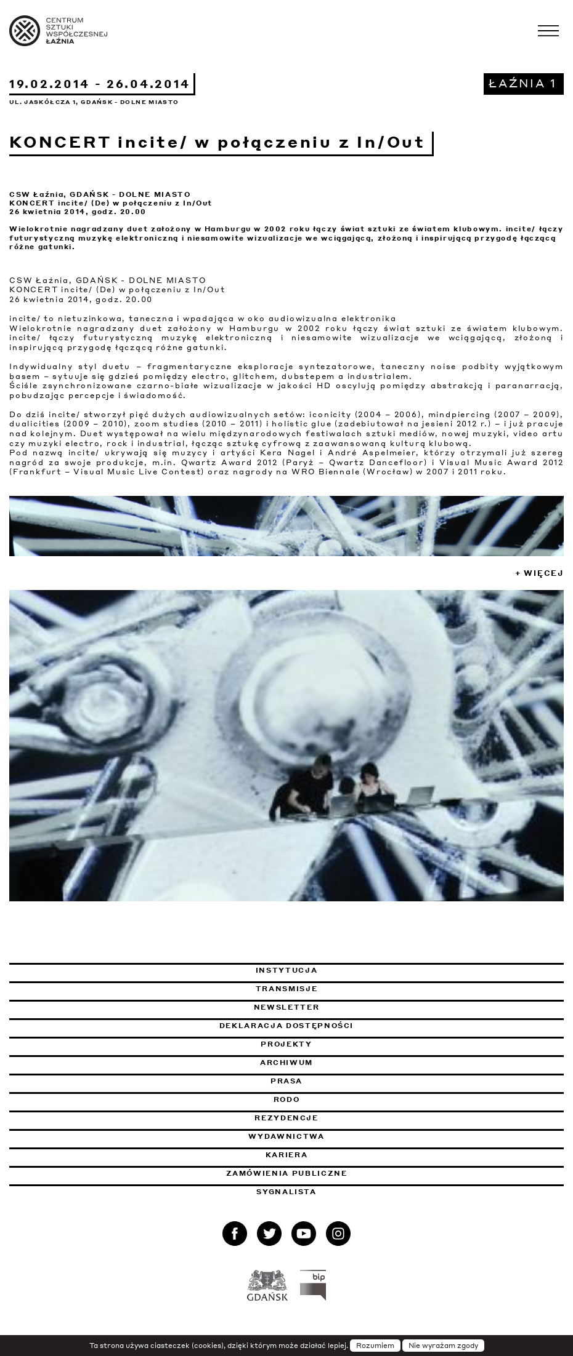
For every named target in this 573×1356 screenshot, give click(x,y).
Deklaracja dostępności (286, 1025)
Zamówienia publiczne (320, 1173)
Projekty (286, 1044)
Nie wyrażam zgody (443, 1345)
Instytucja (287, 970)
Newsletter (287, 1007)
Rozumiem (375, 1345)
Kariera (287, 1155)
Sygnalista (286, 1191)
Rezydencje (286, 1118)
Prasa (286, 1081)
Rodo (287, 1099)
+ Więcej (539, 573)
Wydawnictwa (286, 1136)
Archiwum (286, 1062)
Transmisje (350, 988)
